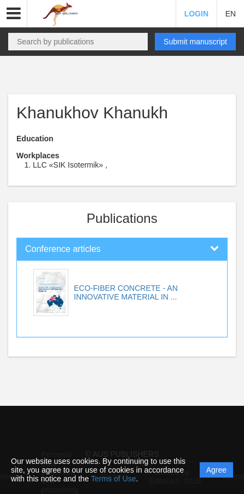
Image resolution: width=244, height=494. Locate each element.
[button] (13, 13)
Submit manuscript (195, 41)
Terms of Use (113, 478)
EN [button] (230, 13)
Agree (216, 470)
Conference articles (63, 249)
